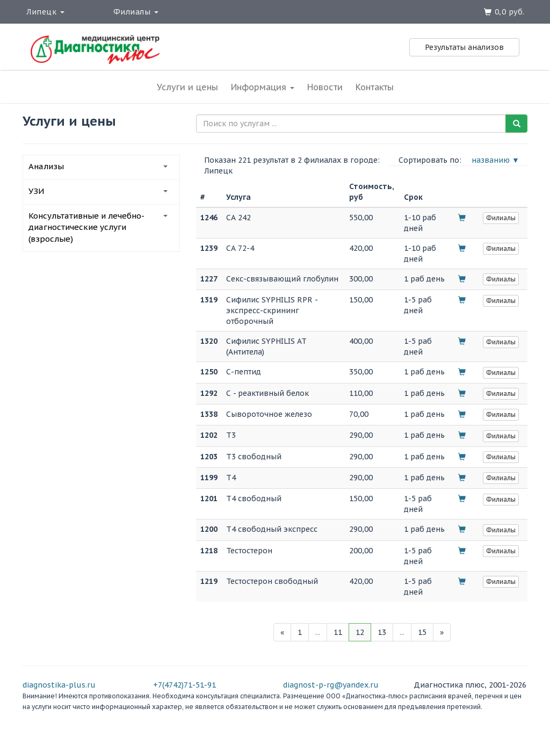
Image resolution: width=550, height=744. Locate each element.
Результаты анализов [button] (464, 47)
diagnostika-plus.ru (59, 685)
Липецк (45, 12)
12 (360, 632)
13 (382, 632)
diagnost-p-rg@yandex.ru (331, 685)
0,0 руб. (510, 12)
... (317, 632)
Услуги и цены (187, 87)
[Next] (442, 632)
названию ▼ (495, 160)
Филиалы (135, 12)
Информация (262, 87)
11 (338, 632)
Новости (325, 87)
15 (422, 632)
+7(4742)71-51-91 (184, 685)
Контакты (375, 87)
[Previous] (282, 632)
